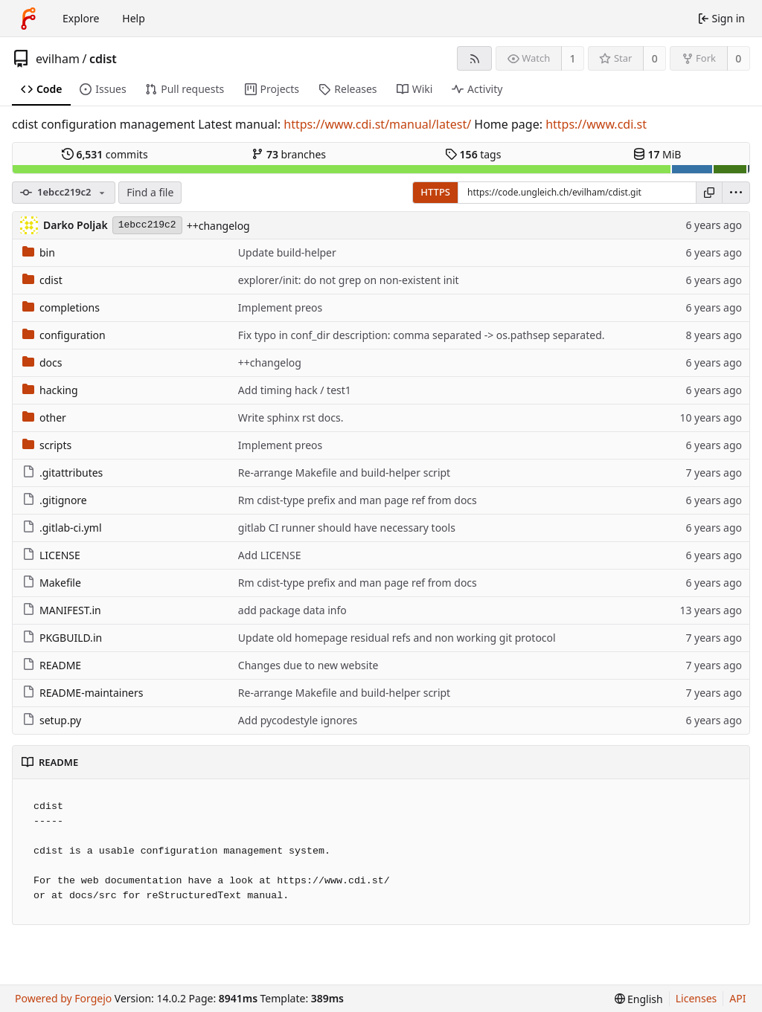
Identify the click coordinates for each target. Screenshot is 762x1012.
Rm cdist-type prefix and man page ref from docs (357, 500)
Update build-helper (287, 252)
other (44, 417)
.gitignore (54, 500)
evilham (58, 58)
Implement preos (280, 307)
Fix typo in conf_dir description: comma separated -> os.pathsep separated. (421, 335)
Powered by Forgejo (63, 998)
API (737, 998)
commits (105, 154)
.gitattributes (62, 472)
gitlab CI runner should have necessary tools (346, 527)
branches (289, 154)
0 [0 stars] (655, 58)
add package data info (292, 610)
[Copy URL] (709, 192)
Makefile (51, 583)
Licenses (696, 998)
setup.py (51, 720)
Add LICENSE (269, 555)
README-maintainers (82, 693)
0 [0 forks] (738, 58)
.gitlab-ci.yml (62, 527)
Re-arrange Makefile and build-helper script (344, 472)
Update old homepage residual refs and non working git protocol (397, 638)
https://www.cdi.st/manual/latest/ (377, 124)
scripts (46, 445)
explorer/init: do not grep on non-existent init (348, 280)
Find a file (150, 192)
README (51, 665)
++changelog (218, 226)
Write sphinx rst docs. (291, 417)
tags (473, 154)
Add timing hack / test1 (294, 390)
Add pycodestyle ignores (297, 720)
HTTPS (435, 192)
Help (133, 18)
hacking (50, 390)
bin (38, 252)
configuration (64, 335)
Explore (81, 18)
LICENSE (51, 555)
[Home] (28, 18)
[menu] (736, 192)
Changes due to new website (308, 665)
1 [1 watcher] (573, 58)
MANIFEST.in (61, 610)
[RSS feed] (474, 58)
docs (42, 362)
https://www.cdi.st (596, 124)
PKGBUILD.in (62, 638)
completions (61, 307)
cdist (103, 58)
